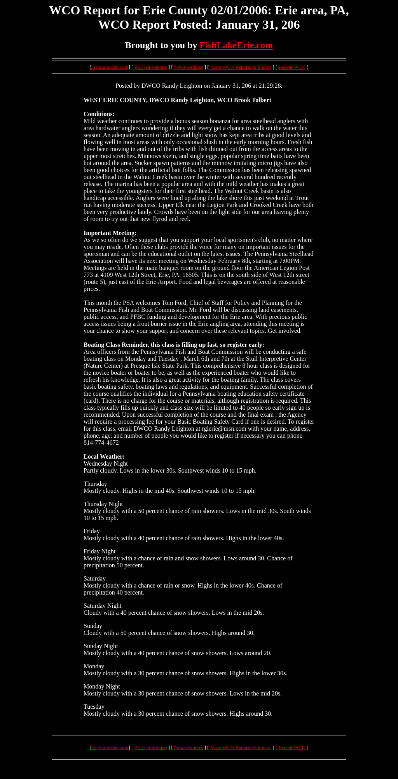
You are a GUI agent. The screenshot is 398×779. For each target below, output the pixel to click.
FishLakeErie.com (236, 45)
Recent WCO (292, 67)
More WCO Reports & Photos (240, 67)
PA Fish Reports (150, 67)
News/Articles (188, 67)
